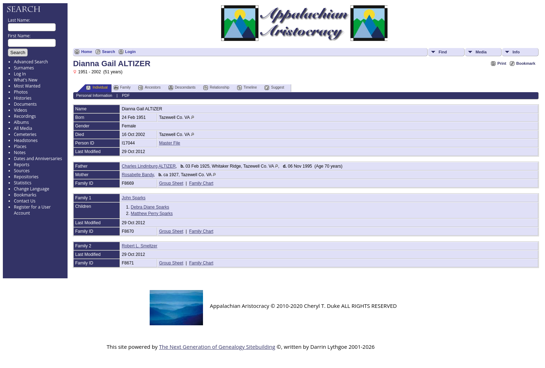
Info (516, 52)
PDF (126, 95)
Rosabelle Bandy (138, 174)
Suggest (274, 87)
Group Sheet (171, 183)
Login (130, 51)
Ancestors (149, 87)
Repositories (26, 177)
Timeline (247, 87)
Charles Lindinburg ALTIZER (149, 166)
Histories (22, 98)
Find (443, 52)
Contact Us (25, 201)
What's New (25, 80)
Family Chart (201, 183)
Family (122, 87)
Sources (22, 171)
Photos (21, 92)
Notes (20, 152)
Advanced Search (31, 62)
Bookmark (525, 63)
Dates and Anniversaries (38, 159)
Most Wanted (27, 86)
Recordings (25, 116)
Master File (169, 143)
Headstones (26, 140)
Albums (21, 122)
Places (20, 146)
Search (108, 51)
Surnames (24, 68)
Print (501, 63)
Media (481, 52)
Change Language (31, 189)
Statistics (22, 183)
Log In (20, 74)
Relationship (216, 87)
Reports (22, 165)
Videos (20, 110)
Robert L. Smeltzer (139, 245)
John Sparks (133, 197)
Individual (96, 87)
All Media (23, 128)
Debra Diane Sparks (150, 207)
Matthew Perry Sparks (152, 213)
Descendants (182, 87)
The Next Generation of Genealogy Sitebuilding (217, 346)
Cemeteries (25, 134)
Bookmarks (25, 195)
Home (86, 51)
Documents (25, 104)
